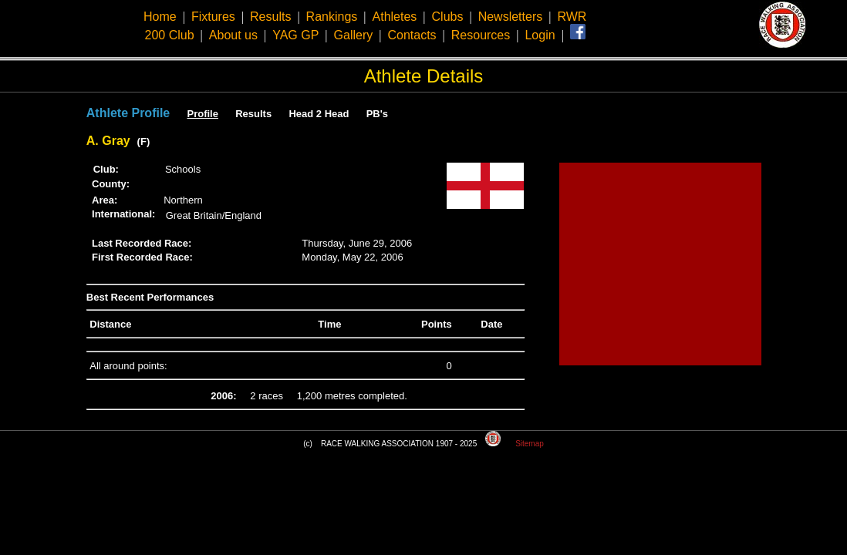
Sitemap (529, 443)
